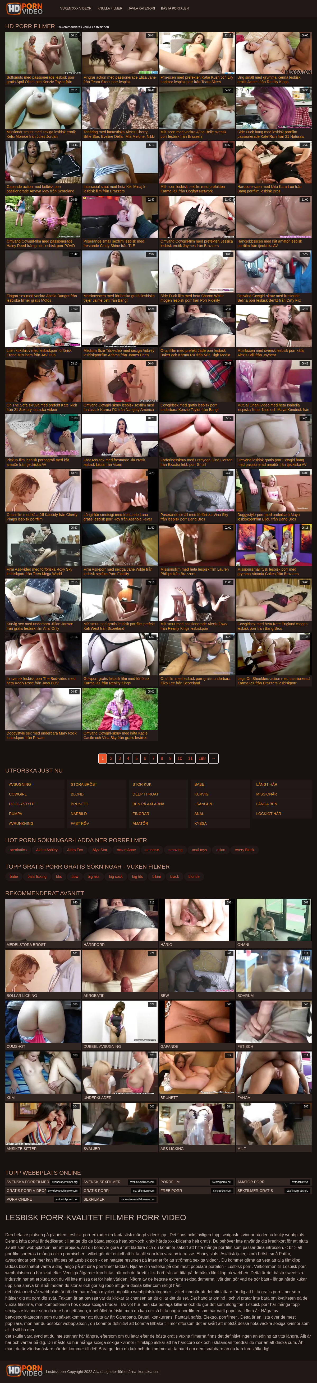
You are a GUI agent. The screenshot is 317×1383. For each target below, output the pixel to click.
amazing (175, 850)
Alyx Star (100, 850)
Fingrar (141, 814)
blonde (194, 876)
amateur (152, 850)
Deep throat (146, 794)
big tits (137, 876)
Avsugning (20, 784)
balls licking (37, 876)
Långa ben (266, 804)
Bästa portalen (176, 8)
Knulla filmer (110, 8)
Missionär (266, 794)
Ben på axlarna (148, 804)
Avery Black (244, 850)
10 (179, 758)
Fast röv (80, 823)
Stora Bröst (84, 784)
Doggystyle (21, 804)
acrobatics (18, 850)
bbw (74, 876)
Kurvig (201, 794)
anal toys (199, 850)
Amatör (140, 823)
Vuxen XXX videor (75, 8)
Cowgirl (18, 794)
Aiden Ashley (47, 850)
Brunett (79, 804)
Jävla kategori (142, 8)
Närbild (79, 814)
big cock (115, 876)
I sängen (203, 804)
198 (202, 758)
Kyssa (200, 823)
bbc (59, 876)
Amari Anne (126, 850)
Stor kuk (142, 784)
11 (190, 758)
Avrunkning (21, 823)
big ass (93, 876)
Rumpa (15, 814)
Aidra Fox (75, 850)
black (174, 876)
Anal (199, 814)
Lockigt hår (268, 814)
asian (220, 850)
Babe (199, 784)
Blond (77, 794)
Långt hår (266, 784)
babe (14, 876)
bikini (156, 876)
